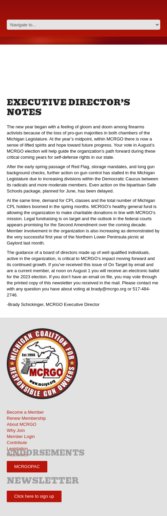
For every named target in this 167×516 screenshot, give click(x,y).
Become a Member (25, 412)
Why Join (16, 430)
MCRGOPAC (27, 466)
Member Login (21, 436)
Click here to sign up (34, 496)
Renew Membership (26, 418)
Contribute (17, 442)
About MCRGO (21, 424)
